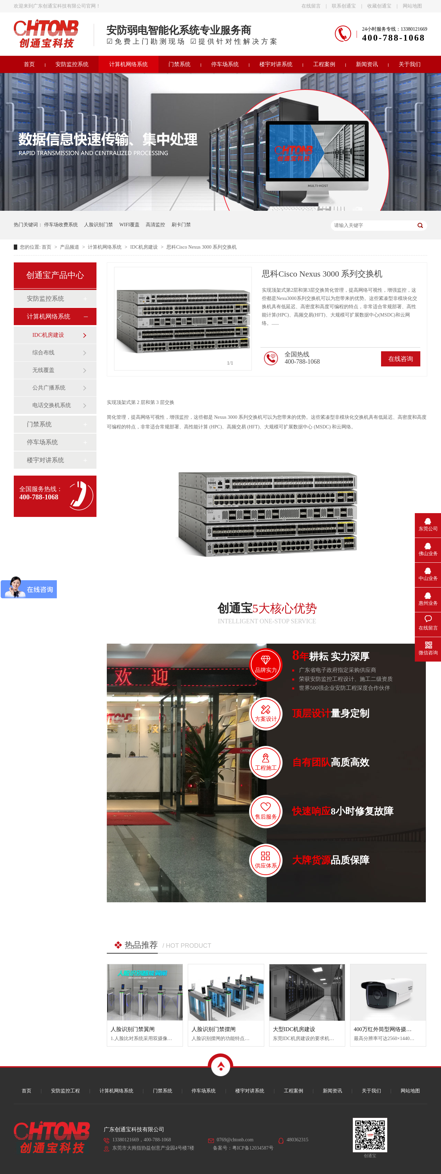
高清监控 (155, 224)
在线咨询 (400, 358)
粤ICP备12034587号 (253, 1148)
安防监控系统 (72, 64)
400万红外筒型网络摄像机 (385, 1029)
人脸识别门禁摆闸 (214, 1029)
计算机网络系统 (128, 64)
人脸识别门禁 (98, 224)
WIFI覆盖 (130, 224)
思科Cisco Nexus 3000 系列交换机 (201, 247)
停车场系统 (225, 64)
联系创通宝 (344, 6)
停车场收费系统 (61, 224)
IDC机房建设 (144, 247)
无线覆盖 (43, 370)
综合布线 (43, 352)
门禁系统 (179, 64)
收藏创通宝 (379, 6)
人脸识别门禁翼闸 (133, 1029)
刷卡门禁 (181, 224)
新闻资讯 (367, 64)
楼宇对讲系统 (276, 64)
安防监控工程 (65, 1090)
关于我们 (410, 64)
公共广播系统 (48, 388)
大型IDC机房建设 (294, 1029)
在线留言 (311, 6)
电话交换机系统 (51, 405)
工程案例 (324, 64)
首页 (29, 64)
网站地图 (412, 6)
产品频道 (70, 247)
